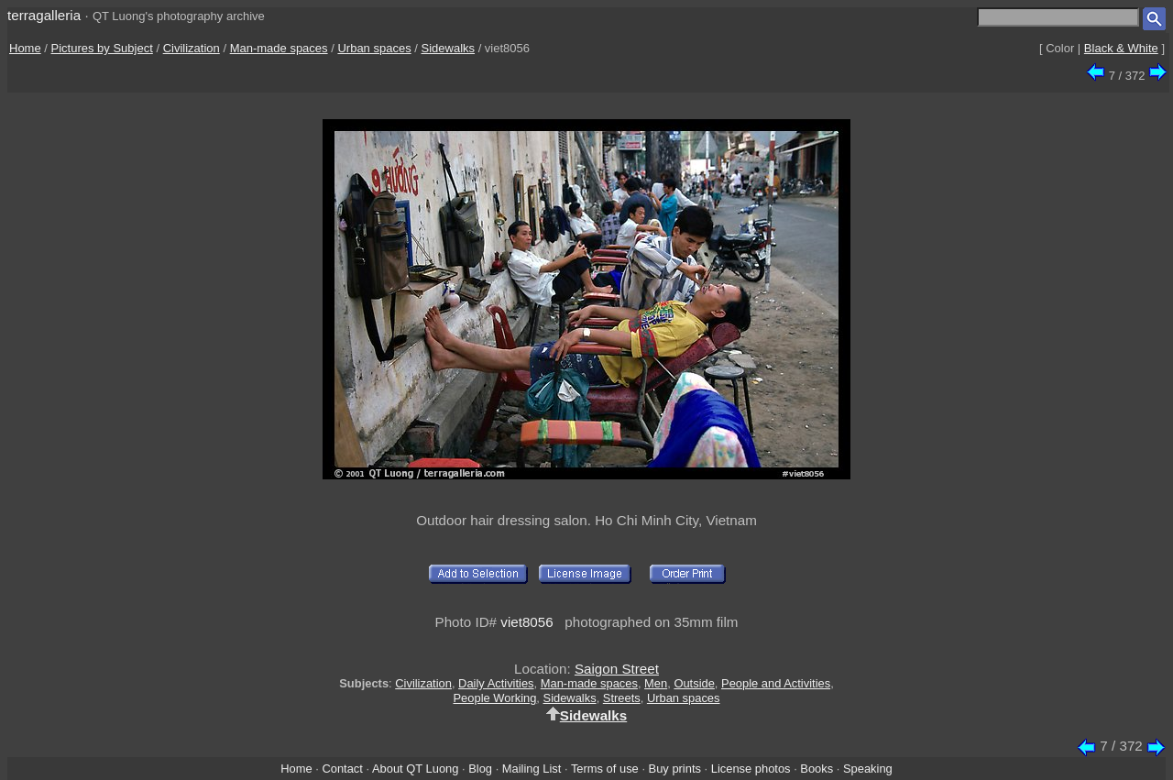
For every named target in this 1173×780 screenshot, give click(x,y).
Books (816, 768)
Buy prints (675, 768)
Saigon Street (617, 668)
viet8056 (526, 622)
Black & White (1121, 48)
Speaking (868, 768)
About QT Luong (415, 768)
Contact (342, 768)
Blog (480, 768)
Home (25, 48)
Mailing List (532, 768)
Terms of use (605, 768)
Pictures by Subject (102, 48)
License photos (751, 768)
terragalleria (44, 15)
